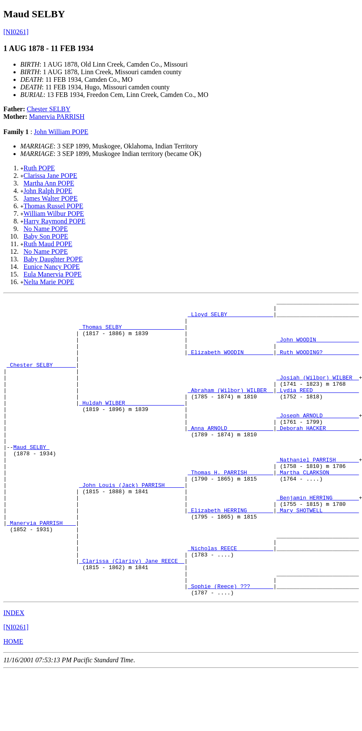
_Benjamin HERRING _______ (317, 538)
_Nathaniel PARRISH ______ (317, 492)
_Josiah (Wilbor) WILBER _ (317, 394)
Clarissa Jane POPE (50, 175)
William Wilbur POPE (54, 213)
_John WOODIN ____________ (317, 348)
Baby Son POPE (46, 236)
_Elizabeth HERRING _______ (230, 553)
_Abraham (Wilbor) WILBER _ (230, 409)
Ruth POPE (39, 168)
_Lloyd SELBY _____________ (230, 318)
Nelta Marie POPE (49, 281)
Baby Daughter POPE (53, 259)
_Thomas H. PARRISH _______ (230, 507)
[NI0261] (16, 31)
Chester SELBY (49, 109)
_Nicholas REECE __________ (230, 598)
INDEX (13, 672)
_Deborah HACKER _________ (317, 454)
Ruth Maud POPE (48, 243)
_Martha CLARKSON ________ (317, 507)
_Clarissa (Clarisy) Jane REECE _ (131, 614)
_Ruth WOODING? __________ (317, 363)
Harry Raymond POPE (55, 221)
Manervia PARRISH (56, 116)
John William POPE (61, 131)
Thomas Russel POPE (53, 206)
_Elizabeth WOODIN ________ (230, 363)
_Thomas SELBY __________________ (131, 333)
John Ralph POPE (48, 190)
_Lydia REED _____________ (317, 409)
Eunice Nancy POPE (52, 266)
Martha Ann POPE (49, 183)
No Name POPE (46, 228)
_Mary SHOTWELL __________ (317, 553)
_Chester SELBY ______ (41, 378)
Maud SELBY (31, 477)
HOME (13, 700)
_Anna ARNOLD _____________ (230, 454)
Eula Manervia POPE (53, 274)
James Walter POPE (51, 198)
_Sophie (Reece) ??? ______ (230, 644)
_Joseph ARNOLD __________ (317, 439)
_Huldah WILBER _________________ (131, 424)
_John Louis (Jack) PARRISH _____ (131, 523)
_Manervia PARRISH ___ (41, 568)
